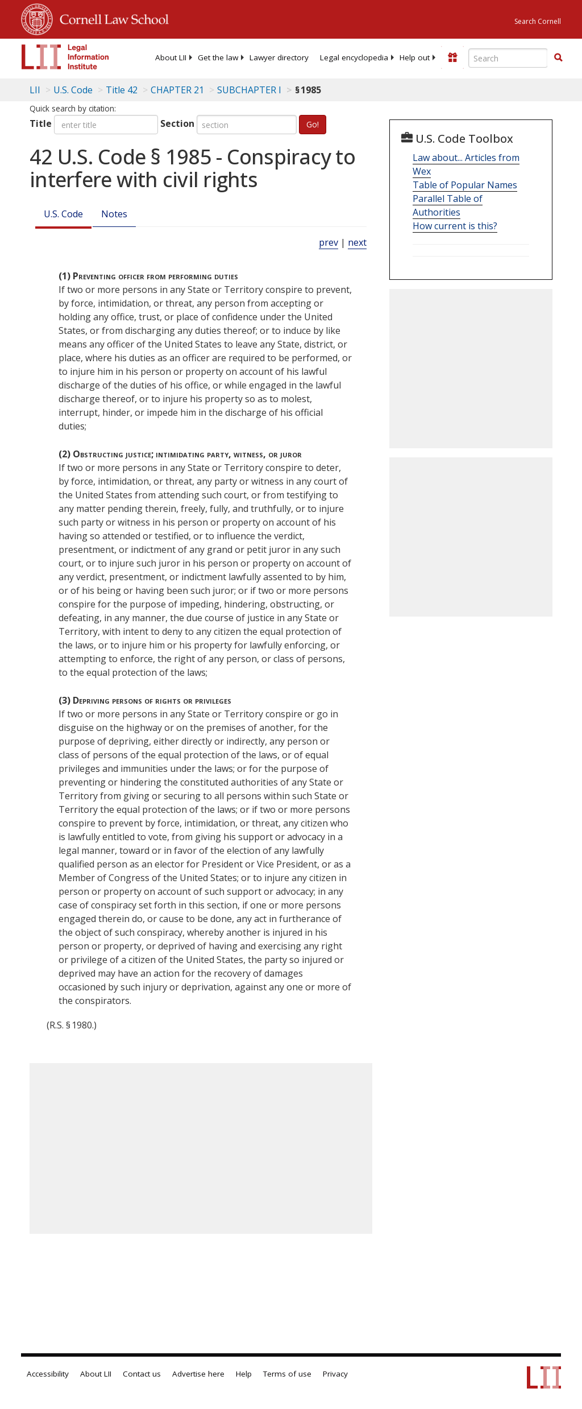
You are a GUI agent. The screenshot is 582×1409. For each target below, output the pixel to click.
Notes (114, 214)
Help (244, 1374)
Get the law (218, 57)
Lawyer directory (279, 57)
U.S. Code (63, 214)
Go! (312, 124)
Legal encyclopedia (354, 57)
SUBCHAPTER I (249, 90)
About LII (170, 57)
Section (177, 123)
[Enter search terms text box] (508, 58)
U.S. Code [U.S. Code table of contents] (73, 90)
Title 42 (122, 90)
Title (41, 123)
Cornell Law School (111, 17)
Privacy (335, 1374)
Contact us (142, 1374)
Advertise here (198, 1374)
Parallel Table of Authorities (448, 205)
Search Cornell (537, 21)
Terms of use (287, 1374)
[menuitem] (170, 57)
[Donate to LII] (452, 57)
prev (328, 242)
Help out (415, 57)
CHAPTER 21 (177, 90)
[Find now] (558, 58)
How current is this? (455, 226)
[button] (558, 57)
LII (35, 90)
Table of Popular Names (465, 185)
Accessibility (48, 1374)
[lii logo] (65, 57)
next (357, 242)
